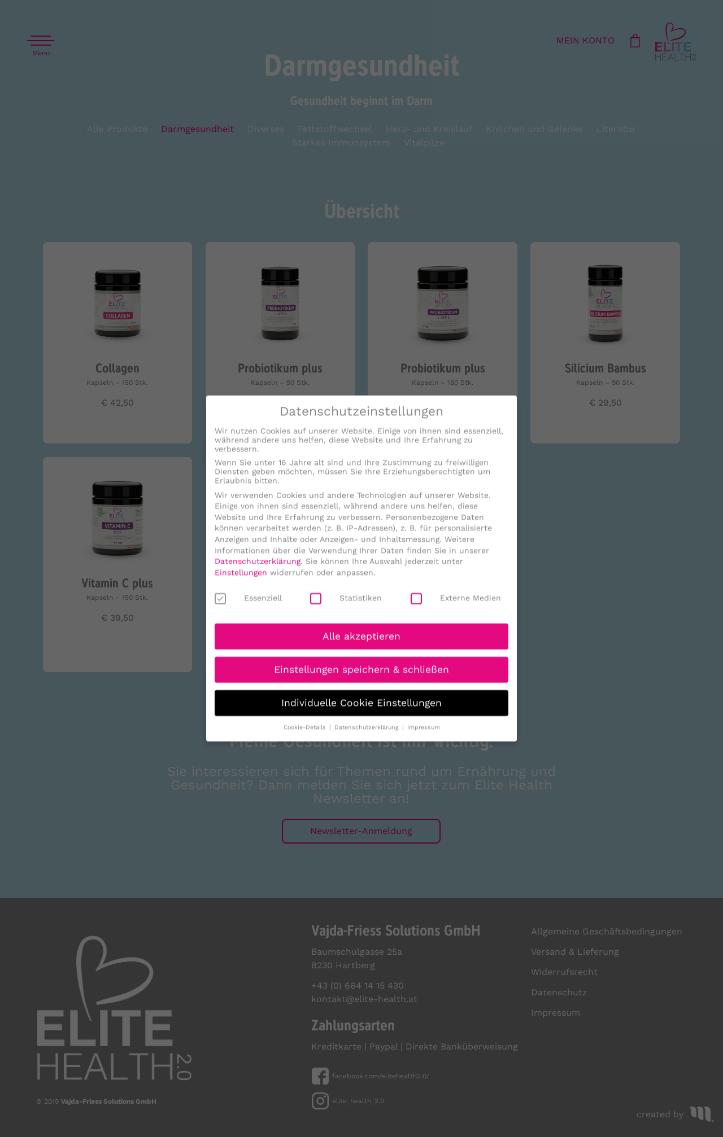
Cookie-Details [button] (306, 735)
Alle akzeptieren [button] (361, 644)
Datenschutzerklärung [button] (367, 735)
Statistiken (346, 606)
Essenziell (248, 606)
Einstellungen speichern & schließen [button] (361, 677)
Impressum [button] (423, 735)
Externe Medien (456, 606)
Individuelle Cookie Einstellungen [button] (361, 711)
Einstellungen (241, 580)
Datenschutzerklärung (257, 569)
